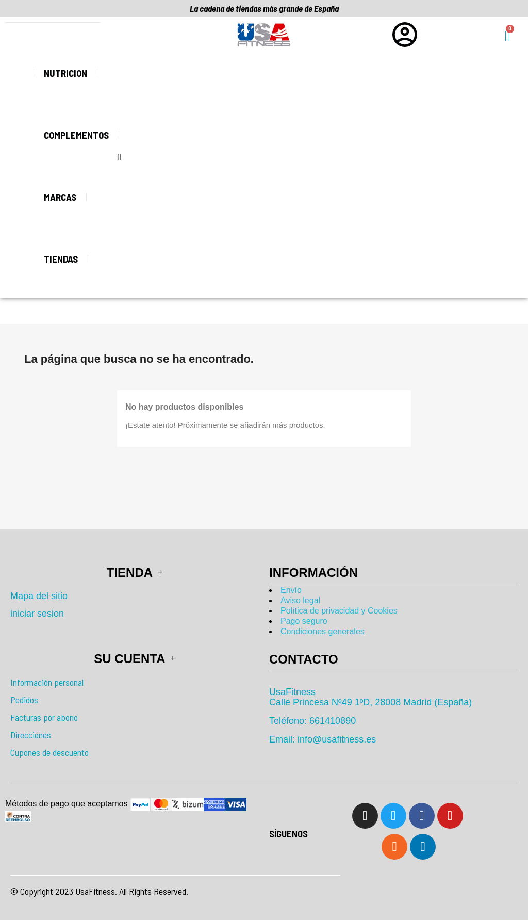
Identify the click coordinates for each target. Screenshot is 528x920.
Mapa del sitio (39, 596)
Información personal (47, 682)
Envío (291, 590)
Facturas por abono (44, 717)
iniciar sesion (37, 613)
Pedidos (24, 699)
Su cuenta (134, 658)
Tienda (135, 572)
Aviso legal (300, 600)
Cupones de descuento (49, 752)
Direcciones (30, 734)
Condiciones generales (322, 631)
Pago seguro (303, 621)
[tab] (393, 659)
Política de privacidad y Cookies (339, 610)
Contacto (303, 659)
